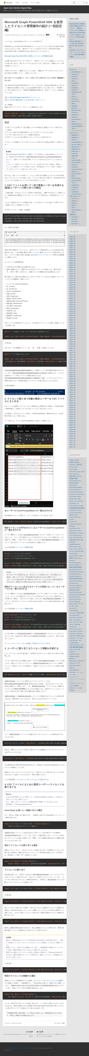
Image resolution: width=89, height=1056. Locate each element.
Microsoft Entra (76, 567)
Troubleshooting (74, 642)
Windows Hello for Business (74, 657)
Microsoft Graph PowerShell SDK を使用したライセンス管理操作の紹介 (29, 56)
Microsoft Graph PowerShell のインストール (25, 97)
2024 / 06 (72, 282)
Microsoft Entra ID (76, 578)
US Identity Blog (76, 647)
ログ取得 (71, 685)
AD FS (72, 69)
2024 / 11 (72, 274)
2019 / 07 (72, 407)
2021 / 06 (72, 361)
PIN (70, 606)
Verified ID (72, 649)
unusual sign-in (73, 672)
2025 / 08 (72, 254)
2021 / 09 (72, 355)
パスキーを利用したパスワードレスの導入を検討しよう (77, 37)
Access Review (76, 142)
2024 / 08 (72, 278)
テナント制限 (72, 674)
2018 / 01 (72, 438)
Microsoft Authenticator (75, 562)
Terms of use (19, 1048)
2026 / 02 (72, 243)
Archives (25, 2)
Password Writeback (74, 610)
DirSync (74, 203)
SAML (71, 622)
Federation (81, 533)
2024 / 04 (72, 287)
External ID (78, 530)
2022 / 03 (72, 342)
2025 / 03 (72, 265)
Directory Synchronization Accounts (75, 518)
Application (75, 149)
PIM (82, 603)
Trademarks (27, 1048)
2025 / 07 (72, 256)
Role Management (77, 619)
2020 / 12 (72, 374)
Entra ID (72, 526)
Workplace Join (76, 124)
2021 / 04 (72, 366)
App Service (75, 146)
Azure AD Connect (76, 487)
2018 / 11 (72, 416)
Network (71, 603)
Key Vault (74, 223)
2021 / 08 (72, 357)
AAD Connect (74, 196)
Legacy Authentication (79, 551)
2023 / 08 (72, 304)
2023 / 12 (72, 296)
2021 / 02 (72, 370)
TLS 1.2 (77, 638)
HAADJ (74, 537)
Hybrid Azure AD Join (76, 540)
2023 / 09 (72, 302)
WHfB (79, 649)
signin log (72, 667)
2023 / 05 (72, 311)
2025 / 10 (72, 250)
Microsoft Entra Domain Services (76, 571)
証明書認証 (72, 690)
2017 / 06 (72, 447)
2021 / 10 (72, 352)
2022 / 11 (72, 324)
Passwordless (73, 613)
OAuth (75, 603)
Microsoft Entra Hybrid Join (75, 576)
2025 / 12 (72, 247)
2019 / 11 (72, 401)
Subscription (72, 638)
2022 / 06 (72, 335)
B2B (73, 176)
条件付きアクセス (74, 688)
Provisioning (79, 617)
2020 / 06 (72, 385)
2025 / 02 (72, 267)
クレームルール (76, 130)
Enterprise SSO (73, 521)
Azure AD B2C (76, 162)
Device (72, 515)
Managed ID (72, 560)
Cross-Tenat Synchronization (76, 512)
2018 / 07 (72, 425)
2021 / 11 (72, 350)
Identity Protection (74, 546)
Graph (71, 537)
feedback (62, 35)
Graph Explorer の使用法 (77, 24)
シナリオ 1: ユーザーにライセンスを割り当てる (32, 779)
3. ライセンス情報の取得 (24, 547)
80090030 (75, 137)
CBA (73, 81)
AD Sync (74, 198)
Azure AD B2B (76, 160)
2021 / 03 (72, 368)
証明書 (80, 688)
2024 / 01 (72, 293)
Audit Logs (75, 151)
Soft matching (76, 210)
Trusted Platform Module (75, 644)
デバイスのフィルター (74, 676)
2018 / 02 (72, 436)
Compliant (75, 185)
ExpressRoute (73, 530)
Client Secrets (76, 178)
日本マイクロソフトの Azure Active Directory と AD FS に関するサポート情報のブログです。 (31, 10)
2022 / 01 (72, 346)
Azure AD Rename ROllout (75, 496)
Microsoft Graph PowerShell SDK (77, 594)
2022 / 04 (72, 339)
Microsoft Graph (17, 1023)
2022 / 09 (72, 328)
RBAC (71, 619)
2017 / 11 (72, 442)
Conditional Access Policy (75, 510)
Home (17, 2)
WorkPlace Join (80, 660)
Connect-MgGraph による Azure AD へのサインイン (27, 100)
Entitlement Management (75, 524)
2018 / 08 (72, 423)
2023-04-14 (32, 35)
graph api (78, 665)
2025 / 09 (72, 252)
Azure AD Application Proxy (75, 156)
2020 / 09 (72, 379)
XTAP (78, 663)
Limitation (81, 555)
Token (80, 640)
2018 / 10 (72, 418)
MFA (73, 103)
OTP (79, 603)
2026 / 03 (72, 241)
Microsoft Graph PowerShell (75, 592)
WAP (73, 121)
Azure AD (8, 1023)
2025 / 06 (72, 258)
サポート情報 (35, 2)
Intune (73, 96)
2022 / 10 (72, 326)
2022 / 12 (72, 322)
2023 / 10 (72, 300)
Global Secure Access (77, 535)
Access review (76, 144)
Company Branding (74, 505)
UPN (73, 212)
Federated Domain (74, 533)
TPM (81, 638)
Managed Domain (78, 558)
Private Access (73, 617)
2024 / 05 (72, 285)
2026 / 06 (72, 236)
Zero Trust (72, 665)
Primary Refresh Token (74, 615)
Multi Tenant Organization (75, 601)
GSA (71, 535)
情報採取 (72, 214)
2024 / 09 (72, 276)
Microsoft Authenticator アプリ (76, 565)
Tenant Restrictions (74, 640)
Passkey (76, 606)
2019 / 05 (72, 409)
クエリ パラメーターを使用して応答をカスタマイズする (30, 643)
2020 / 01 (72, 396)
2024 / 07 (72, 280)
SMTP (73, 205)
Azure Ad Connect (73, 498)
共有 (63, 37)
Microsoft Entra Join (74, 583)
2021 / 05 (72, 363)
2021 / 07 (72, 359)
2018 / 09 (72, 420)
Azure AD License (80, 494)
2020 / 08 (72, 381)
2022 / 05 (72, 337)
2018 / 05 (72, 429)
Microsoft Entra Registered (75, 585)
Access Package (73, 469)
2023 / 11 (72, 298)
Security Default (73, 626)
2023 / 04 (72, 313)
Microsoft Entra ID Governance (76, 580)
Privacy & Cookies (9, 1048)
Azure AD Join (76, 173)
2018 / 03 (72, 433)
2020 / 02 (72, 394)
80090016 (75, 135)
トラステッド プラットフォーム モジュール (77, 680)
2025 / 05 (72, 261)
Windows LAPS (73, 660)
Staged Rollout (73, 635)
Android (71, 473)
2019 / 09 (72, 405)
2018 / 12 (72, 414)
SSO (73, 207)
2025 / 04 (72, 263)
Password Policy (73, 608)
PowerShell (80, 613)
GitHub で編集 (60, 1023)
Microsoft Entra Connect (75, 569)
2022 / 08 (72, 331)
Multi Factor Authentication (75, 599)
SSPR (81, 622)
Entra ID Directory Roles (75, 528)
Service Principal (73, 631)
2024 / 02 (72, 291)
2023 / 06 (72, 309)
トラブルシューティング (76, 683)
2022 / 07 (72, 333)
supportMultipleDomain (74, 670)
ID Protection (73, 542)
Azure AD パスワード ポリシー (41, 255)
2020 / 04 (72, 390)
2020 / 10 (72, 377)
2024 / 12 (72, 271)
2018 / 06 (72, 427)
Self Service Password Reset (76, 629)
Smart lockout (76, 119)
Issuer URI (75, 101)
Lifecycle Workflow (74, 553)
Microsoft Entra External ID (75, 574)
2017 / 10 (72, 445)
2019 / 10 (72, 403)
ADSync (74, 201)
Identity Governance (75, 544)
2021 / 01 (72, 372)
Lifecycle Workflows (74, 555)
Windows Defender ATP (75, 654)
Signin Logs (80, 631)
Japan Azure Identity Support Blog (17, 8)
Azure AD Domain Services (75, 489)
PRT (73, 606)
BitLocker (72, 501)
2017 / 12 (72, 440)
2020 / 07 (72, 383)
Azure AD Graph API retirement (76, 492)
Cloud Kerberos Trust (74, 503)
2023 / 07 (72, 307)
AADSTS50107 (76, 72)
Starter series (80, 636)
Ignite (79, 546)
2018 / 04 (72, 431)
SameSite (74, 115)
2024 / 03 (72, 289)
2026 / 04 (72, 239)
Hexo (12, 1050)
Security (74, 117)
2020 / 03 (72, 392)
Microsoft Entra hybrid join (75, 587)
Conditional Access (77, 508)
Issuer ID (74, 99)
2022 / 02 (72, 344)
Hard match (79, 537)
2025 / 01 (72, 269)
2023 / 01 (72, 320)
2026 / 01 (72, 245)
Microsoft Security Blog (74, 596)
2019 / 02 (72, 412)
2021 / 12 (72, 348)
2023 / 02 (72, 318)
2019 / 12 (72, 399)
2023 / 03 (72, 315)
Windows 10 (72, 651)
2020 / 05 (72, 388)
